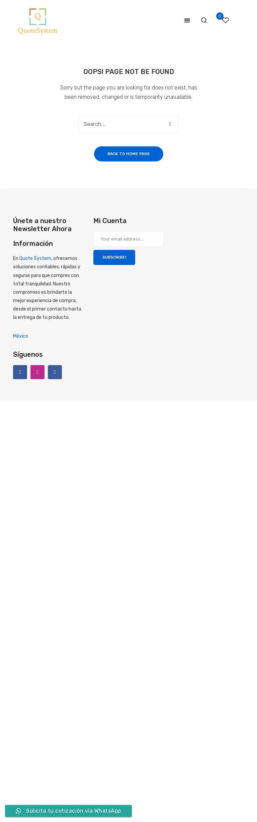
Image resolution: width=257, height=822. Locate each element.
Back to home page (128, 153)
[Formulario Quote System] (115, 612)
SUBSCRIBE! (114, 257)
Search (170, 124)
